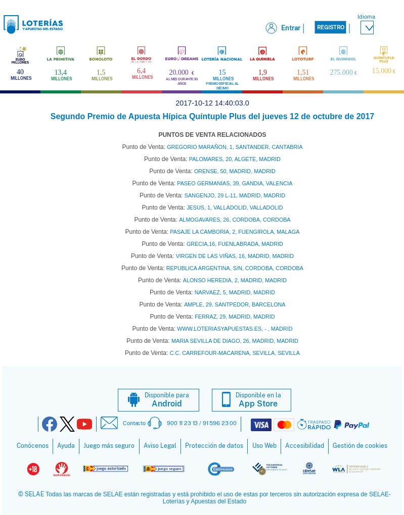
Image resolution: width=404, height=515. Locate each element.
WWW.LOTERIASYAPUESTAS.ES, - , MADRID (234, 329)
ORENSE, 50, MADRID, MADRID (235, 171)
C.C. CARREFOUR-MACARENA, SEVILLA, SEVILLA (235, 353)
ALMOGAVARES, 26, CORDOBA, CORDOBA (234, 220)
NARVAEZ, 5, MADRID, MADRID (235, 292)
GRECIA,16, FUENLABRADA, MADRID (235, 244)
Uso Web (264, 445)
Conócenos (33, 445)
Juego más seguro (108, 445)
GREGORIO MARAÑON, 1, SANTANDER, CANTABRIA (234, 147)
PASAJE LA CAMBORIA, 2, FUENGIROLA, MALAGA (234, 232)
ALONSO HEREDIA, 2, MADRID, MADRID (235, 280)
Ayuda (66, 445)
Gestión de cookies (360, 445)
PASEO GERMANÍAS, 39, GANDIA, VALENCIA (234, 183)
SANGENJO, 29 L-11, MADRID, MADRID (235, 195)
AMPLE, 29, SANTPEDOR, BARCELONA (234, 304)
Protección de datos (214, 445)
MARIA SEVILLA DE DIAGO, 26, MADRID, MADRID (234, 341)
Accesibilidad (304, 445)
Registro (330, 27)
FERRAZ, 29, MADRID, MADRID (235, 317)
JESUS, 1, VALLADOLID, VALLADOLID (235, 207)
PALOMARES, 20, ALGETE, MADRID (235, 159)
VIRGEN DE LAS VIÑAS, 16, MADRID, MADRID (235, 256)
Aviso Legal (160, 445)
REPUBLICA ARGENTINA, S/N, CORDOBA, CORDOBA (234, 268)
